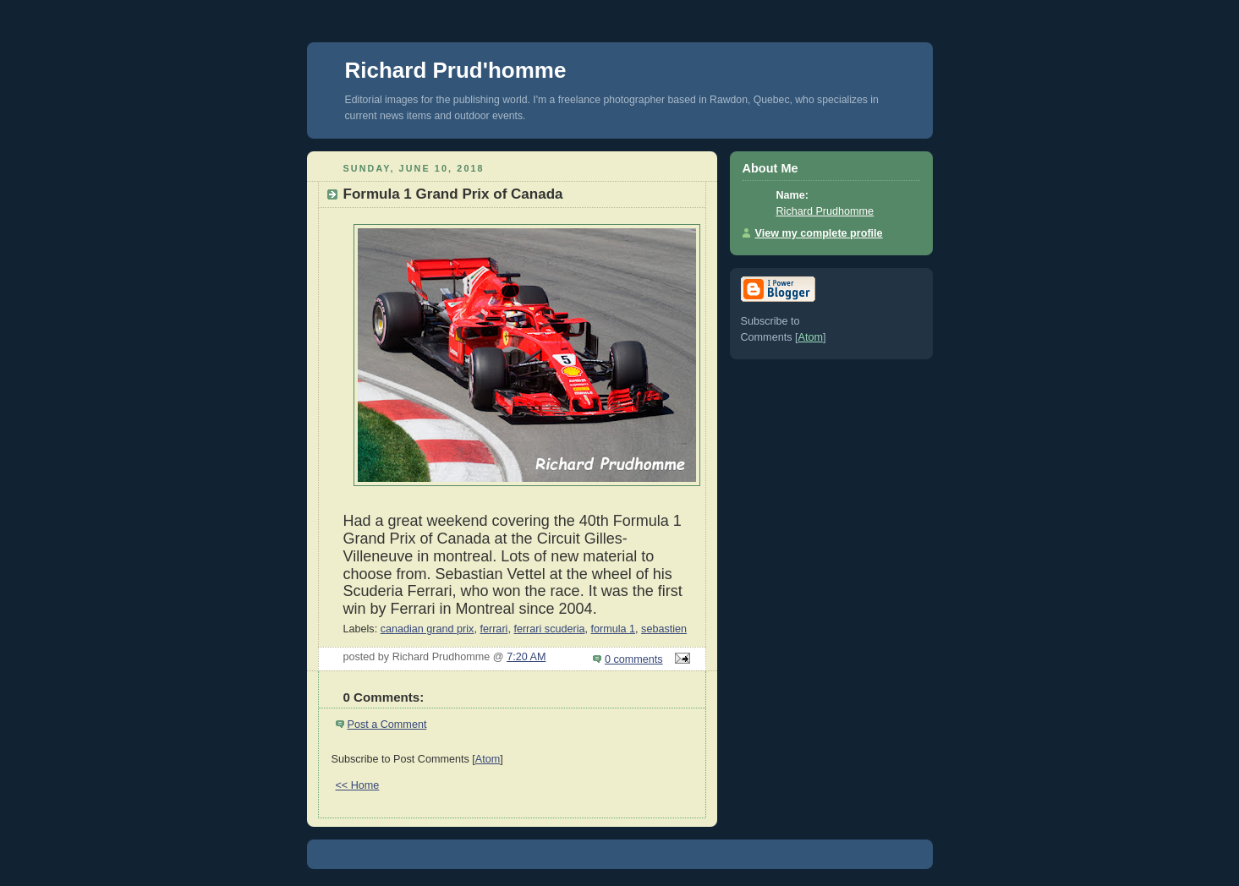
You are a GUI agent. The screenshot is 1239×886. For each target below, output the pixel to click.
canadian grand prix (427, 629)
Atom (487, 759)
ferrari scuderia (548, 629)
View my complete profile (819, 233)
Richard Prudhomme (825, 211)
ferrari (493, 629)
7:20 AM (526, 657)
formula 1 (613, 629)
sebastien (664, 629)
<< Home (358, 785)
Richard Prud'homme (456, 70)
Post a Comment (387, 724)
